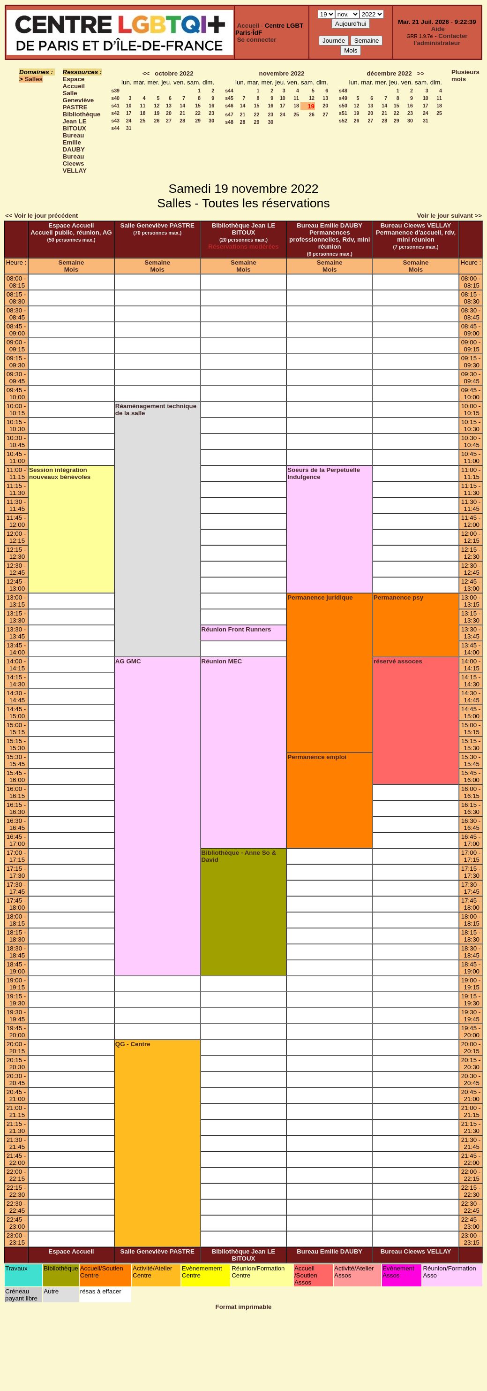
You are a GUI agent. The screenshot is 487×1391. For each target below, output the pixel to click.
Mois (71, 269)
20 (169, 113)
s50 (343, 105)
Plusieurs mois (465, 75)
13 (169, 105)
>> (421, 73)
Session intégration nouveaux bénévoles (59, 473)
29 (198, 120)
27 (169, 120)
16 (211, 105)
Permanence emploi (316, 756)
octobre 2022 (174, 73)
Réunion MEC (222, 661)
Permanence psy (398, 597)
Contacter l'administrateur (441, 39)
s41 (115, 105)
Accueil (248, 25)
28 (182, 120)
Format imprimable (244, 1306)
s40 (115, 98)
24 (129, 120)
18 (143, 113)
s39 (115, 90)
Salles (34, 79)
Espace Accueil (74, 83)
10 (129, 105)
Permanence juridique (319, 597)
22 (198, 113)
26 (157, 120)
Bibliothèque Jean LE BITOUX (82, 121)
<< (146, 73)
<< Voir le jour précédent (41, 215)
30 (211, 120)
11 (143, 105)
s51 (343, 113)
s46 (229, 105)
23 (211, 113)
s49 (343, 98)
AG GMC (128, 661)
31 (129, 128)
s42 (115, 113)
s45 (229, 98)
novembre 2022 (281, 73)
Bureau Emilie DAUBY (74, 142)
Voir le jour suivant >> (449, 215)
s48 (229, 122)
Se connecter (257, 39)
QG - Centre (132, 1044)
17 (129, 113)
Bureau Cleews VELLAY (75, 163)
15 (198, 105)
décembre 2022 (389, 73)
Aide (438, 28)
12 (157, 105)
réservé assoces (398, 661)
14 (182, 105)
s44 (115, 128)
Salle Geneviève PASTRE (78, 100)
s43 (115, 120)
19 (157, 113)
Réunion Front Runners (236, 629)
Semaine (71, 262)
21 (182, 113)
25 (143, 120)
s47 (229, 114)
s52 (343, 120)
